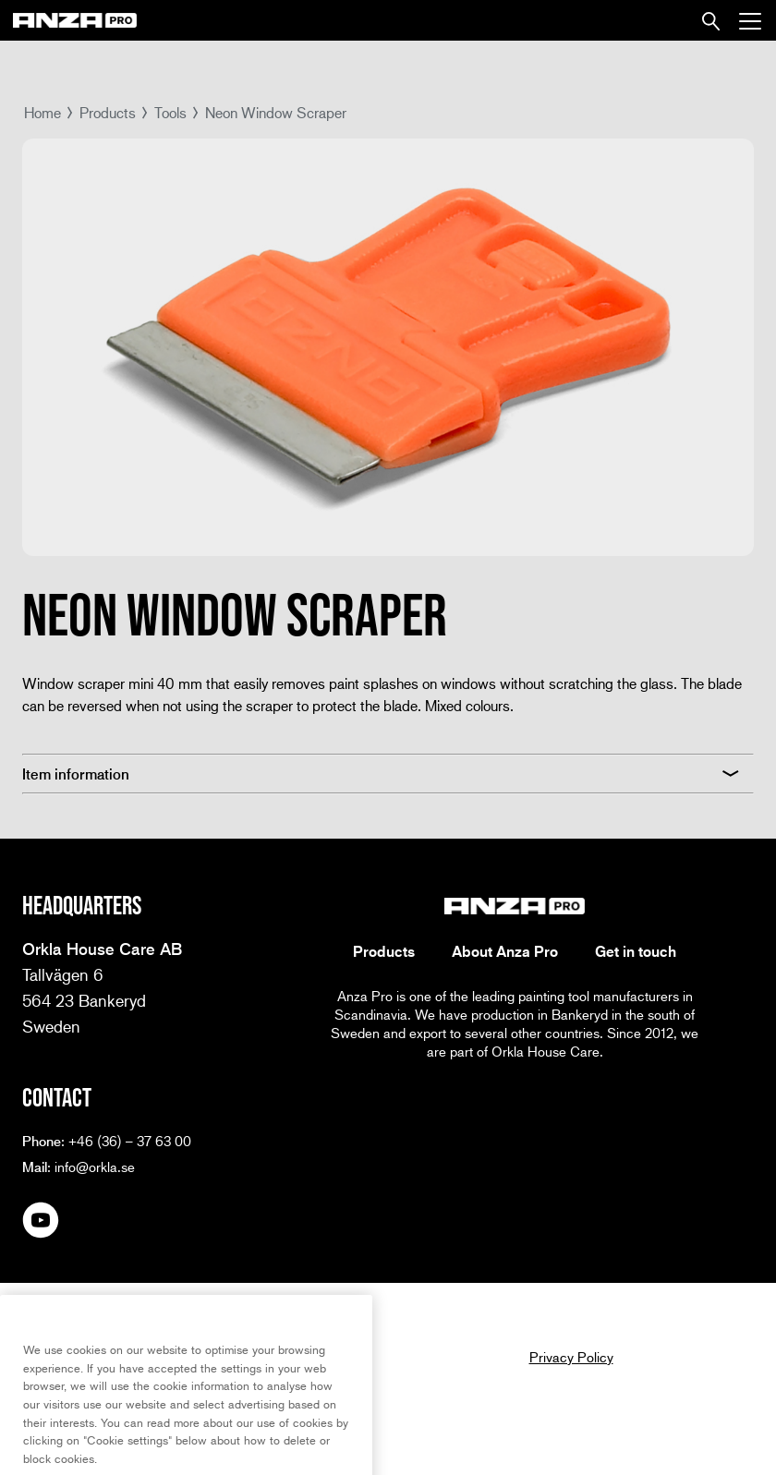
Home (42, 112)
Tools (170, 112)
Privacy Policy (571, 1356)
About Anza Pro (505, 951)
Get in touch (635, 951)
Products (107, 112)
